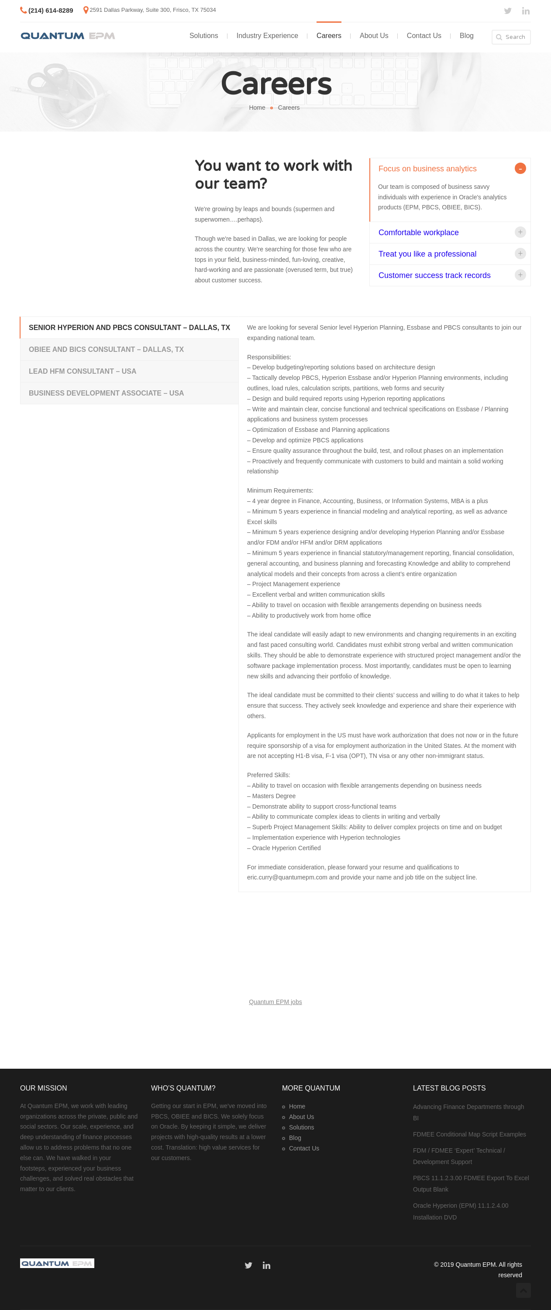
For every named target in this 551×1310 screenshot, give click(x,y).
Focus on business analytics (428, 168)
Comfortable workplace (419, 232)
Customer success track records (435, 275)
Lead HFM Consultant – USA (83, 371)
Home (257, 107)
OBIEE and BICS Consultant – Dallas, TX (106, 349)
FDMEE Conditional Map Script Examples (469, 1134)
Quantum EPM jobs (275, 1001)
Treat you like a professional (427, 254)
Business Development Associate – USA (106, 393)
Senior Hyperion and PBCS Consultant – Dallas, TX (129, 327)
